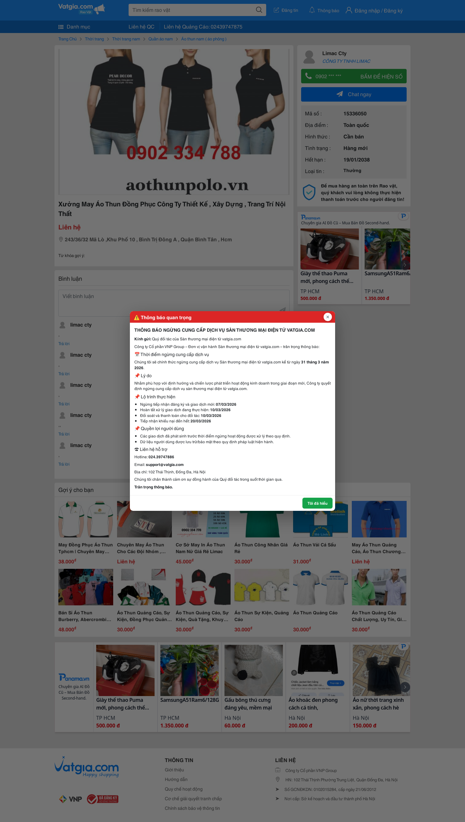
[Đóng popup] (328, 317)
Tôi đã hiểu (317, 503)
